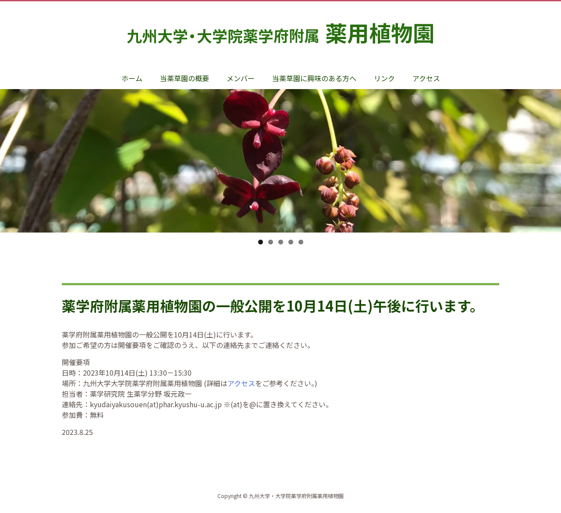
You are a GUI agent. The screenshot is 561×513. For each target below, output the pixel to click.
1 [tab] (260, 242)
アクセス (426, 78)
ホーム (131, 78)
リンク (384, 78)
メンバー (241, 78)
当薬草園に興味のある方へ (314, 78)
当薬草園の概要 (184, 78)
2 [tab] (270, 242)
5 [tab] (300, 242)
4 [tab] (290, 242)
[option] (280, 169)
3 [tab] (280, 242)
